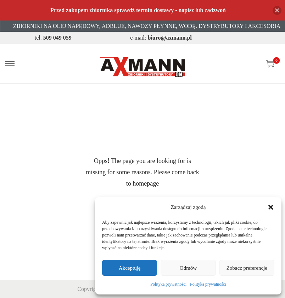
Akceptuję (130, 268)
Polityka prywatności (168, 284)
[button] (270, 207)
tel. (53, 38)
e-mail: (161, 38)
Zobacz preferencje (247, 268)
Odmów (188, 268)
